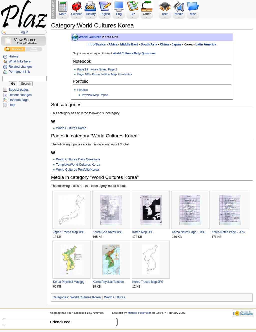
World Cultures (90, 37)
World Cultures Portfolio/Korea (77, 169)
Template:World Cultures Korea (78, 164)
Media (179, 14)
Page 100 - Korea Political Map (96, 74)
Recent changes (20, 95)
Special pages (19, 89)
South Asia (149, 44)
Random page (19, 100)
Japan (176, 44)
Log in (24, 32)
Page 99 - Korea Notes (91, 69)
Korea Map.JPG (143, 232)
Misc (193, 14)
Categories (60, 297)
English (105, 14)
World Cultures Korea (71, 128)
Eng (119, 14)
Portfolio (82, 89)
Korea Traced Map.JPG (148, 282)
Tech (165, 14)
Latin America (206, 44)
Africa (113, 44)
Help (12, 105)
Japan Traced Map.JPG (68, 232)
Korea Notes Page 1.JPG (189, 232)
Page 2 (112, 69)
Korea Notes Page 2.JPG (228, 232)
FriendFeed (60, 322)
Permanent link (19, 71)
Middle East (129, 44)
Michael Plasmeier (139, 312)
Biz (132, 14)
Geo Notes (125, 74)
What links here (19, 61)
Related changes (20, 66)
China (164, 44)
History (13, 56)
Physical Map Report (95, 94)
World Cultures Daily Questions (134, 53)
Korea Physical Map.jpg (68, 282)
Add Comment (14, 50)
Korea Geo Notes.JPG (107, 232)
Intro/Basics (97, 44)
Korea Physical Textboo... (109, 282)
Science (76, 14)
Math (62, 14)
